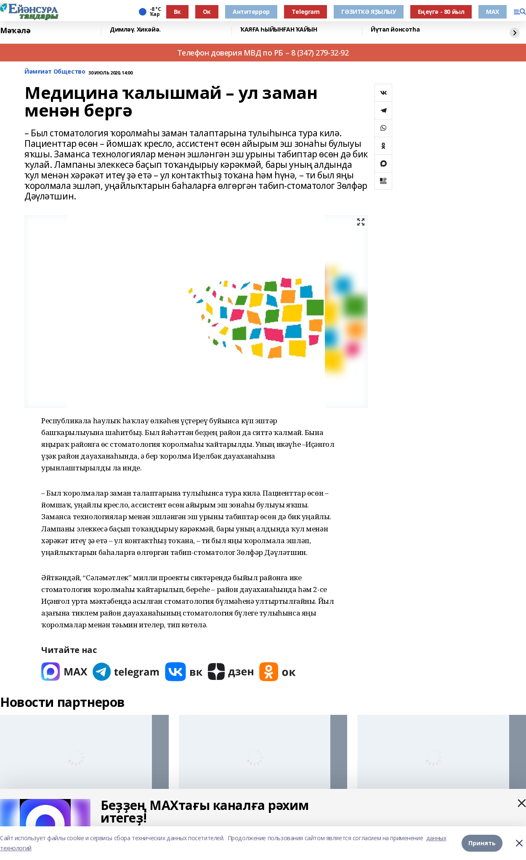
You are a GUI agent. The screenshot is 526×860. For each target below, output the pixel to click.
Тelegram (306, 12)
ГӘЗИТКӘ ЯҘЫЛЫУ (368, 12)
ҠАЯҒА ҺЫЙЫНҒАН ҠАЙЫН (278, 29)
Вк (177, 12)
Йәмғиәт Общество (54, 71)
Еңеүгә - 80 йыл (441, 12)
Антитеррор (251, 12)
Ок (207, 12)
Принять (482, 843)
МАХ (492, 12)
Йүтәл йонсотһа (395, 29)
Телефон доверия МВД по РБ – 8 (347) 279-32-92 (262, 53)
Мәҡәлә (15, 30)
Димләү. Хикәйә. (135, 29)
